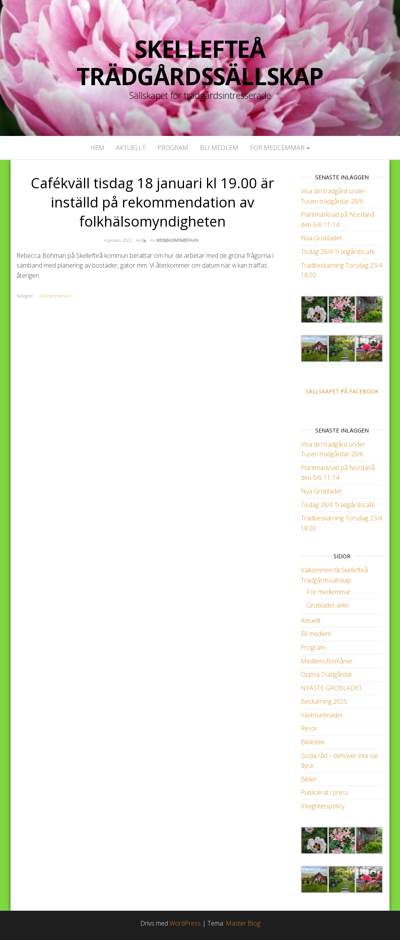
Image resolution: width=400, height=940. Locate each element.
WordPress (185, 923)
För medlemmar (280, 147)
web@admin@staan (177, 240)
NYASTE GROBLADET (331, 688)
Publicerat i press (324, 792)
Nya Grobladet (321, 238)
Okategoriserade (55, 295)
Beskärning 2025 (324, 701)
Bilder (309, 779)
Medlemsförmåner (327, 661)
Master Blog (243, 923)
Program (172, 147)
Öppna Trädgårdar (326, 674)
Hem (97, 147)
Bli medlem (219, 147)
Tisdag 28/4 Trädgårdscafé (338, 251)
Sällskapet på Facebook (342, 391)
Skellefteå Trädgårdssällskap (200, 62)
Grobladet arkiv (328, 605)
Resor (309, 728)
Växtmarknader (322, 715)
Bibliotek (312, 742)
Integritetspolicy (323, 806)
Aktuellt (131, 147)
